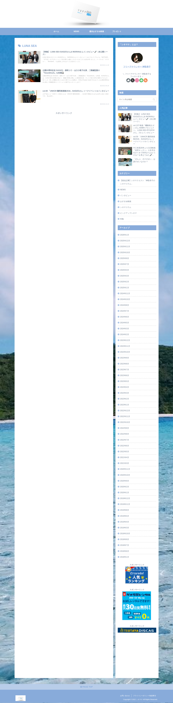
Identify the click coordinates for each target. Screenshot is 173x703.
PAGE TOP (86, 687)
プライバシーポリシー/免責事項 (144, 696)
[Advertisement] (64, 132)
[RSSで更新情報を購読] (146, 80)
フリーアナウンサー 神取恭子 (137, 67)
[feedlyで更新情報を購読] (141, 80)
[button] (154, 99)
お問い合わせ (125, 696)
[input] (137, 99)
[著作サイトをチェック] (128, 80)
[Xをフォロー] (133, 80)
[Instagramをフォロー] (137, 80)
